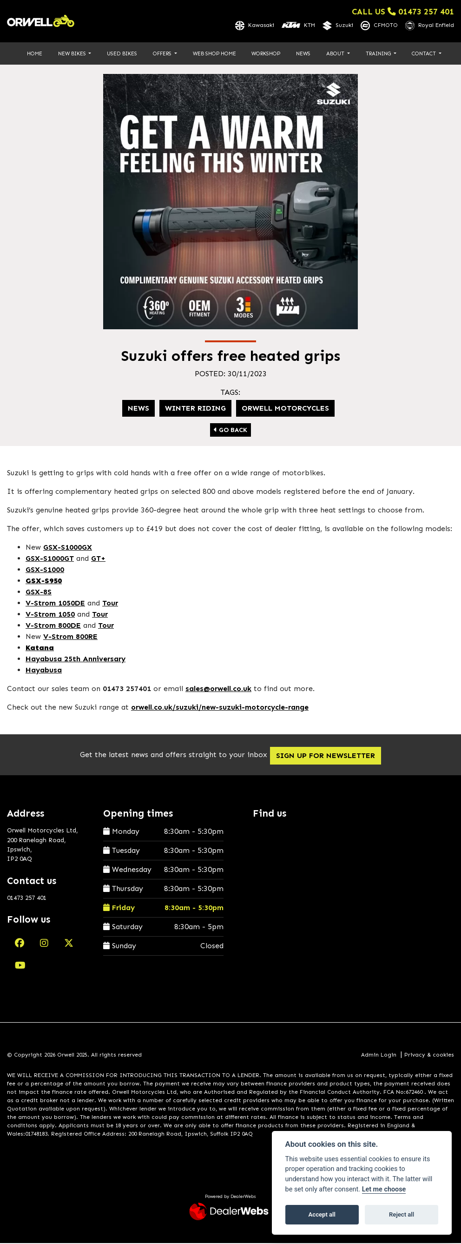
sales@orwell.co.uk (218, 689)
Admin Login (378, 1055)
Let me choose (384, 1189)
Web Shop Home (214, 54)
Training (379, 54)
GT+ (98, 559)
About (336, 54)
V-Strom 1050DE (55, 603)
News (303, 54)
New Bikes (72, 54)
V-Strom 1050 (50, 615)
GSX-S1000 (45, 570)
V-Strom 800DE (53, 626)
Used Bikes (122, 54)
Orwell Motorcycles (285, 409)
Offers (163, 54)
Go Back (230, 431)
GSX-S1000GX (67, 548)
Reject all (401, 1214)
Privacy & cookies (429, 1055)
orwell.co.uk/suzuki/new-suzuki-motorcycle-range (220, 708)
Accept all (322, 1214)
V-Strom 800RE (70, 637)
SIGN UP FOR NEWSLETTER (331, 756)
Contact (424, 54)
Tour (110, 603)
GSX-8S (39, 592)
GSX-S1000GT (50, 559)
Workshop (265, 54)
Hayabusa (44, 670)
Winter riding (195, 409)
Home (34, 54)
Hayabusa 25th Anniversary (75, 659)
